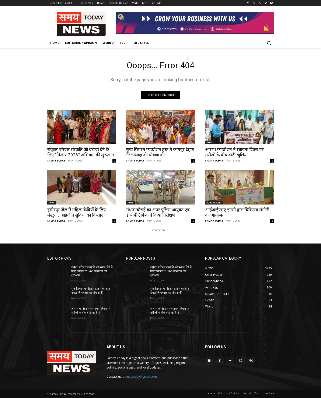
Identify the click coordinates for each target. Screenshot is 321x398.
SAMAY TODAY (56, 160)
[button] (269, 43)
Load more (160, 230)
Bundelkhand (213, 202)
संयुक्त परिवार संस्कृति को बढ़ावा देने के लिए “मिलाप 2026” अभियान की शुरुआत (80, 152)
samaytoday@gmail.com (140, 377)
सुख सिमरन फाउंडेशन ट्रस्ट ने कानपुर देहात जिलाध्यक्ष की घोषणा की (160, 152)
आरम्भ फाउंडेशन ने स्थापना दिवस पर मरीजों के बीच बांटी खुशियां (234, 152)
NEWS (52, 142)
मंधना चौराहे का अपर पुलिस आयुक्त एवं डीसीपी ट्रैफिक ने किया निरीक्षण (158, 212)
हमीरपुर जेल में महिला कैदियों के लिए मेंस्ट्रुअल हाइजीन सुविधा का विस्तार (76, 212)
